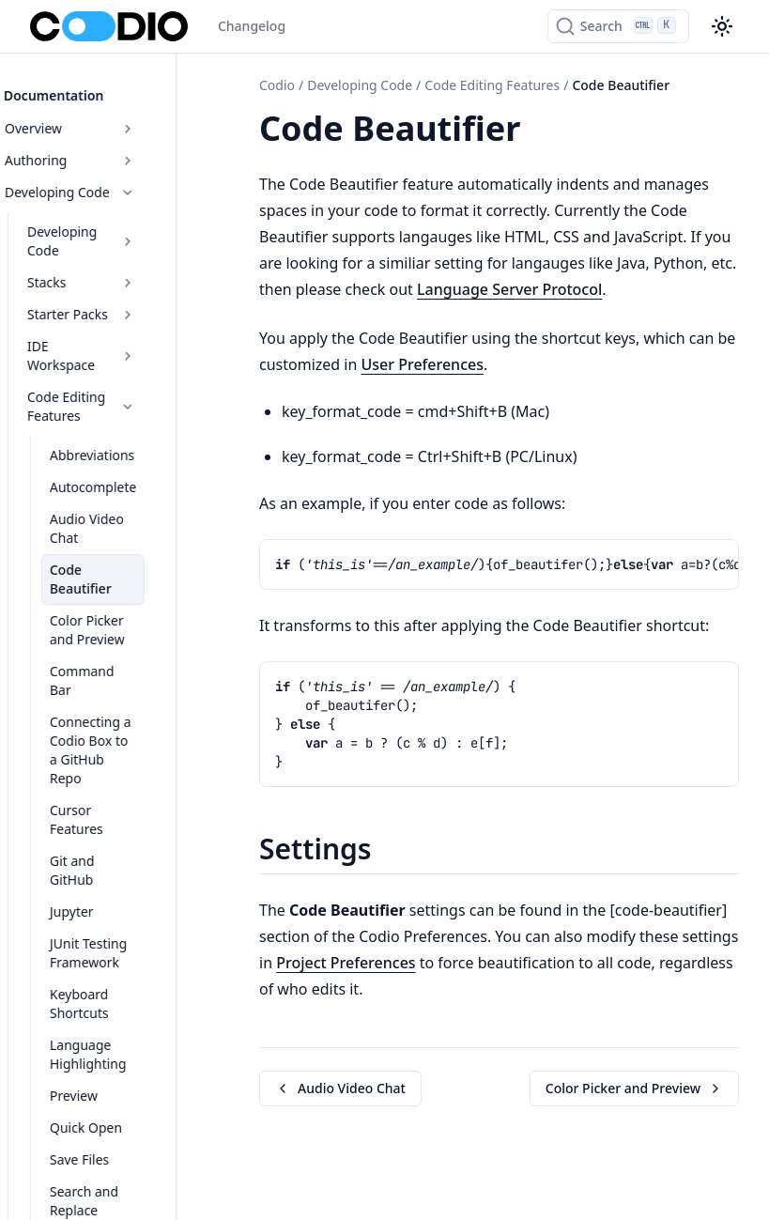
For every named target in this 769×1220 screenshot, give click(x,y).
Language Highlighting (114, 875)
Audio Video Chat (129, 471)
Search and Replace (136, 1012)
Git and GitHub (122, 719)
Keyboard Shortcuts (136, 833)
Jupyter (98, 751)
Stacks (125, 253)
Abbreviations (118, 407)
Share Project (117, 1044)
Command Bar (120, 586)
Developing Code (114, 182)
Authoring (114, 150)
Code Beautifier (125, 503)
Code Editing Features (125, 358)
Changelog (251, 26)
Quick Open (112, 948)
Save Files (105, 980)
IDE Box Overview (125, 1179)
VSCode (99, 1076)
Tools (125, 1115)
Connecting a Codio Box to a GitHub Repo (136, 636)
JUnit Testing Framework (114, 792)
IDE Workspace (125, 317)
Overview (114, 118)
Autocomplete (119, 439)
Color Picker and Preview (126, 544)
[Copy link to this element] (541, 131)
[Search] (618, 26)
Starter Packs (125, 285)
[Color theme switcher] (722, 26)
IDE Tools (125, 1147)
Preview (100, 916)
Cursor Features (125, 687)
